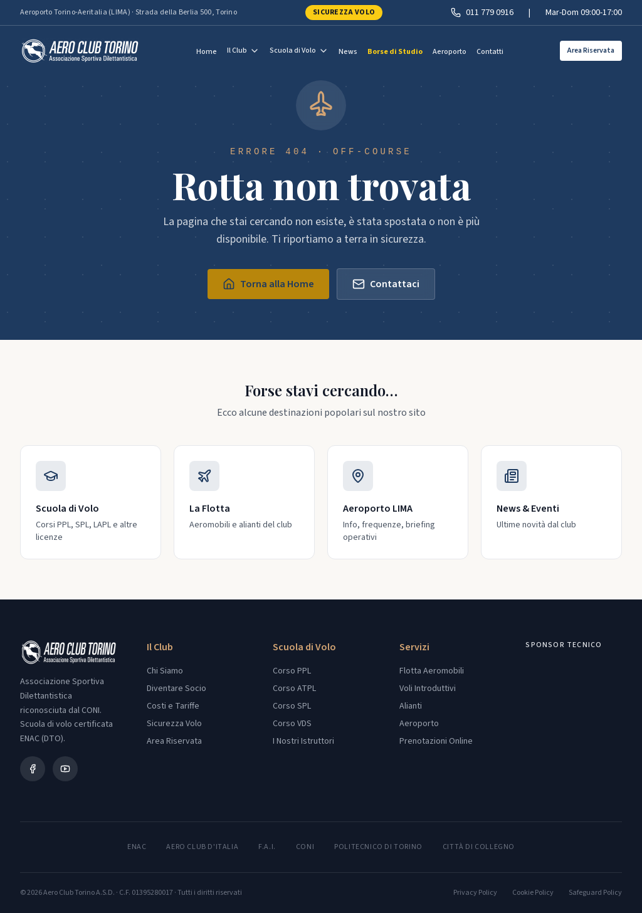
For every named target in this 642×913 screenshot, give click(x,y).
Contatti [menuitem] (489, 51)
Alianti (410, 706)
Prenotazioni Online (436, 741)
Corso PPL (292, 671)
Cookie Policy (533, 893)
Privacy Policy (475, 893)
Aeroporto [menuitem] (449, 51)
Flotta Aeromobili (431, 671)
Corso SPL (292, 706)
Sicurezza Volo (344, 12)
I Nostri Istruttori (303, 741)
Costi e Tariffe (173, 706)
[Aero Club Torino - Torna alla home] (79, 50)
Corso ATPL (294, 688)
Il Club (243, 50)
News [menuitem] (348, 51)
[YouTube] (65, 768)
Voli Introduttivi (427, 688)
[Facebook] (32, 768)
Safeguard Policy (595, 893)
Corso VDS (292, 723)
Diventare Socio (176, 688)
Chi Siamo (165, 671)
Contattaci (385, 284)
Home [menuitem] (206, 51)
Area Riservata (590, 50)
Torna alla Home (268, 284)
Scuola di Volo (299, 50)
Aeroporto (419, 723)
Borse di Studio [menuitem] (395, 51)
